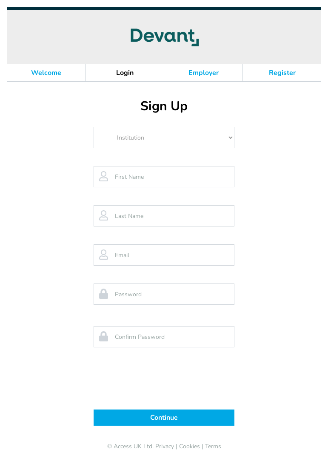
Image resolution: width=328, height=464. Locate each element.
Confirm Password (140, 337)
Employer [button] (203, 72)
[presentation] (164, 382)
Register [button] (282, 72)
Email (122, 255)
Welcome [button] (46, 72)
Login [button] (125, 72)
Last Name (129, 216)
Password (128, 294)
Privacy (164, 446)
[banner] (164, 37)
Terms (213, 446)
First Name (129, 177)
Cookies (189, 446)
